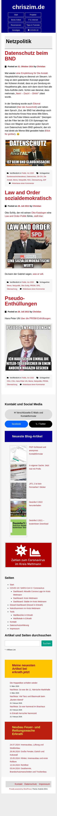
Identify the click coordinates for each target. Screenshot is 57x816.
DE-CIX (40, 177)
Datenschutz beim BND (26, 56)
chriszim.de (28, 7)
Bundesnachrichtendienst (16, 177)
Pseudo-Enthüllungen (21, 301)
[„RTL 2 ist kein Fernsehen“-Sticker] (18, 491)
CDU (9, 381)
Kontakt (13, 622)
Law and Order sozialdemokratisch (28, 195)
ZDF (44, 180)
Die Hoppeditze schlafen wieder (23, 683)
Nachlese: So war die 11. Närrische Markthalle (30, 689)
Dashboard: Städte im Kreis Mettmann (29, 601)
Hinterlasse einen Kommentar (23, 183)
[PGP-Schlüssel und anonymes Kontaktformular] (18, 454)
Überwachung (37, 180)
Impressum (14, 628)
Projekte (33, 15)
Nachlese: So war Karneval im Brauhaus (27, 706)
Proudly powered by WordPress (20, 789)
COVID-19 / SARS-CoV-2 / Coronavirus (27, 588)
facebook (16, 424)
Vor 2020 (30, 173)
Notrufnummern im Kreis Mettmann (25, 608)
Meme (15, 180)
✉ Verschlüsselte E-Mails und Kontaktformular (28, 414)
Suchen (47, 643)
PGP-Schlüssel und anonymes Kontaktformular (37, 450)
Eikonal (36, 103)
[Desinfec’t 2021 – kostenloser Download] (18, 527)
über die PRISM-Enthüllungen (35, 318)
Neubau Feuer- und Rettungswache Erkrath (26, 730)
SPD (38, 286)
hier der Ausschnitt (27, 107)
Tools (12, 612)
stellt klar (38, 216)
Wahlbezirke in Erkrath (23, 615)
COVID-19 (33, 30)
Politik (24, 173)
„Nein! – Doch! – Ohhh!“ (27, 93)
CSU (13, 381)
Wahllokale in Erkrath (22, 618)
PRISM (32, 286)
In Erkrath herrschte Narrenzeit (23, 713)
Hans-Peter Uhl (21, 381)
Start (16, 15)
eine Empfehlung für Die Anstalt (32, 73)
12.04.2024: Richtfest (19, 765)
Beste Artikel (16, 20)
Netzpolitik (22, 180)
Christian (41, 66)
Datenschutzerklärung (19, 625)
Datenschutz (31, 177)
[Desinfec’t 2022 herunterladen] (18, 509)
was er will (38, 274)
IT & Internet (33, 20)
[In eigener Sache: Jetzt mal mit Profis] (18, 472)
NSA (29, 180)
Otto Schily (25, 286)
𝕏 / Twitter (41, 424)
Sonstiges (16, 30)
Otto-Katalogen (38, 213)
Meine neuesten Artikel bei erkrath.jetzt (23, 669)
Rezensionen (16, 25)
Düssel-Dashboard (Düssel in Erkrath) (26, 605)
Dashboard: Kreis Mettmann (25, 598)
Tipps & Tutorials (33, 25)
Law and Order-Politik (15, 216)
